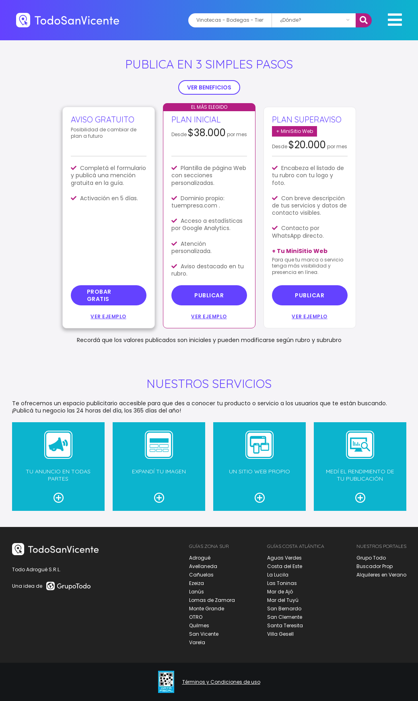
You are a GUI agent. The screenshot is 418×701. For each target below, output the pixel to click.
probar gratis (99, 295)
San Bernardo (284, 608)
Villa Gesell (280, 633)
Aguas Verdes (284, 557)
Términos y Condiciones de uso (221, 682)
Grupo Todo (371, 557)
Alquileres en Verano (381, 574)
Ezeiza (196, 583)
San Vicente (203, 633)
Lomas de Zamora (212, 600)
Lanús (196, 591)
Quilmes (199, 625)
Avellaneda (203, 566)
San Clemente (284, 617)
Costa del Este (284, 566)
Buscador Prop (374, 566)
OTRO (195, 617)
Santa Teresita (285, 625)
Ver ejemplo (108, 316)
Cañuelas (201, 574)
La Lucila (277, 574)
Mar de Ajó (280, 591)
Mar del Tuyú (283, 600)
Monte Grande (206, 608)
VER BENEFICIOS (209, 87)
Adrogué (199, 557)
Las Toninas (282, 583)
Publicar (209, 295)
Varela (197, 642)
